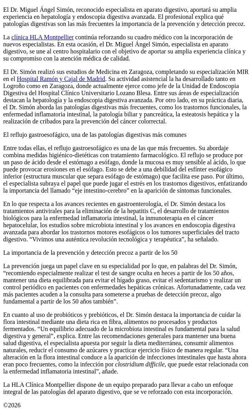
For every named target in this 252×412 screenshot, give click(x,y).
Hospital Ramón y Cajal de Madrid (61, 78)
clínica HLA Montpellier (42, 37)
